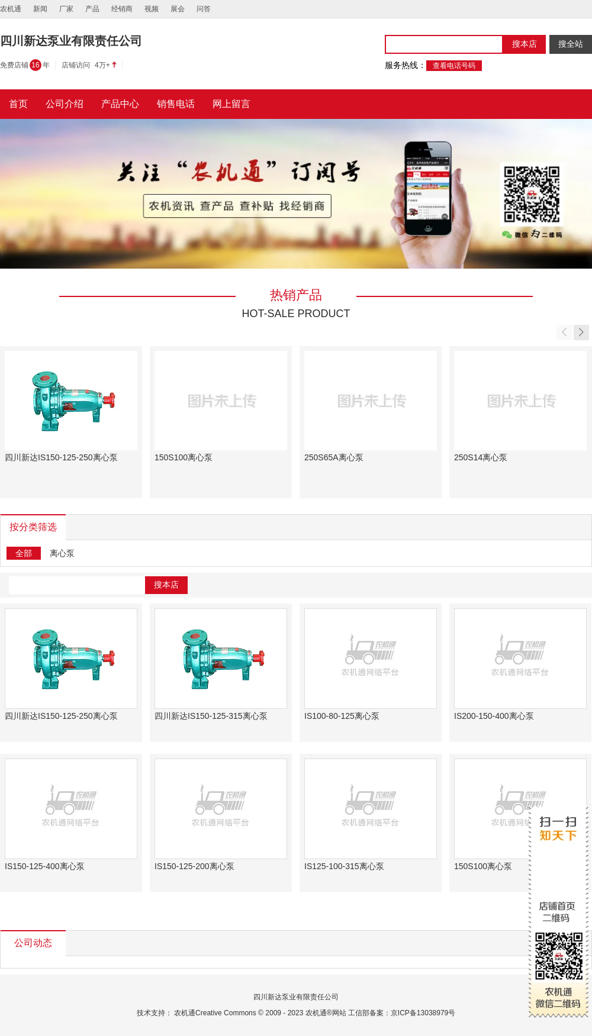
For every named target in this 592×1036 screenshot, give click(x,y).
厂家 (66, 9)
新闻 (40, 9)
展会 (177, 9)
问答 (204, 9)
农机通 (10, 9)
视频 (151, 9)
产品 (92, 9)
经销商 (122, 9)
